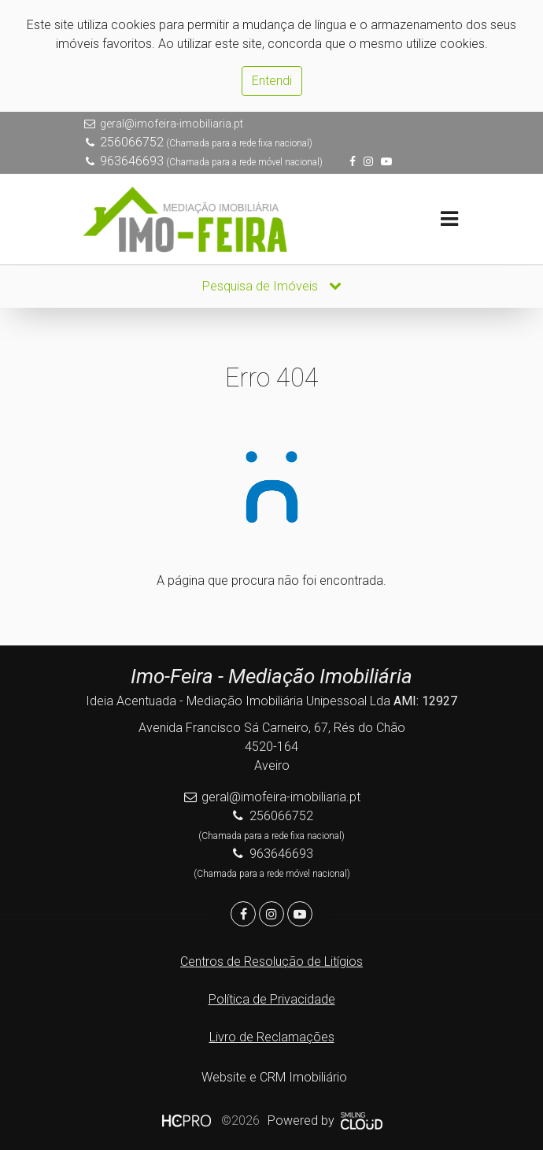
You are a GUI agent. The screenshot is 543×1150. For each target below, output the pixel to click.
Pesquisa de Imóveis (272, 286)
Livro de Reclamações (271, 1037)
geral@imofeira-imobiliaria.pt (171, 123)
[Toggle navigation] (449, 219)
